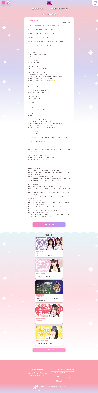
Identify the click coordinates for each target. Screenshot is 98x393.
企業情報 (43, 386)
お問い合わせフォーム (62, 373)
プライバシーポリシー (61, 386)
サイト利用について (50, 386)
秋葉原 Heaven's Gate (34, 20)
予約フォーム (59, 381)
